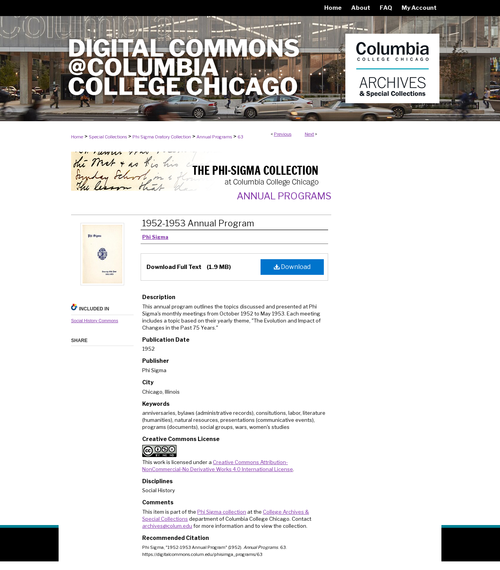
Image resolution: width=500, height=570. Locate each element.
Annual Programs (214, 137)
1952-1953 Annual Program (198, 223)
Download (292, 267)
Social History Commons (94, 320)
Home (77, 137)
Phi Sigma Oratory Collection (161, 137)
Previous (282, 134)
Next (309, 134)
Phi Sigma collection (221, 512)
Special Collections (108, 137)
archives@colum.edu (167, 526)
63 (240, 137)
